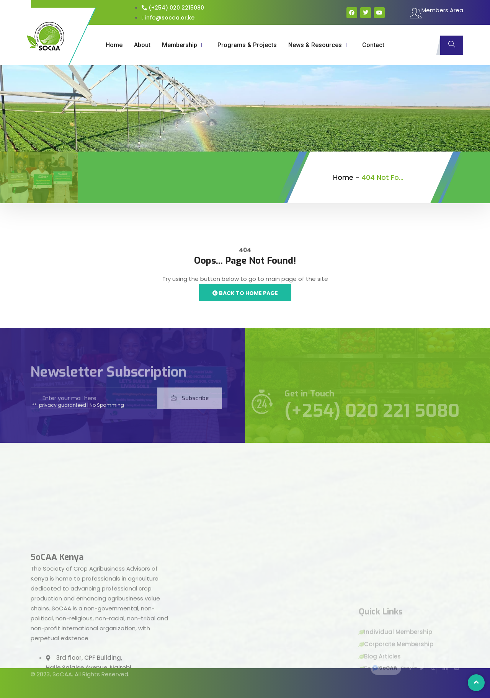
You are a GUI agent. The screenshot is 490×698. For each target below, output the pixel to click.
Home (114, 45)
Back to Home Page (245, 293)
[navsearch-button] (451, 45)
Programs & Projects (247, 45)
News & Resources (318, 45)
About (142, 45)
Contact (373, 45)
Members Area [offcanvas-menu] (436, 13)
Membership (183, 45)
